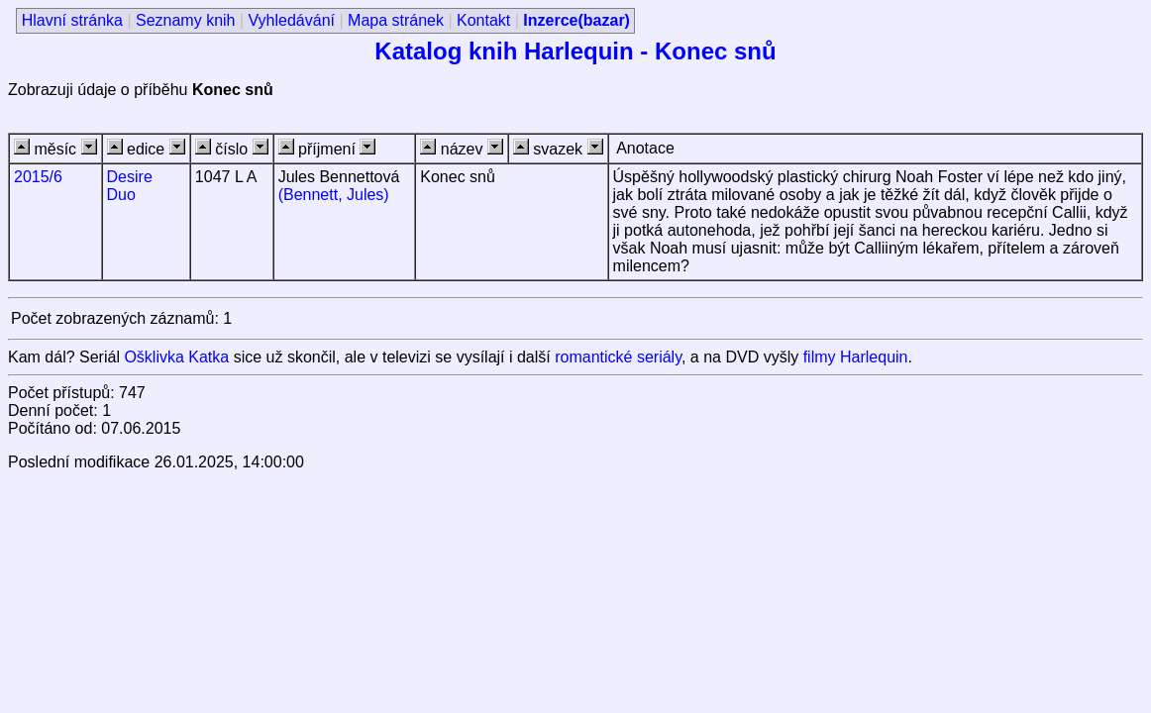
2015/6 (38, 176)
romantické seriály (618, 357)
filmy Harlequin (855, 357)
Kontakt (483, 20)
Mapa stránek (396, 20)
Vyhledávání (292, 20)
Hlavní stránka (72, 20)
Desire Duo (130, 185)
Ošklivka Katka (176, 357)
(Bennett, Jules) (333, 194)
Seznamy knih (186, 20)
